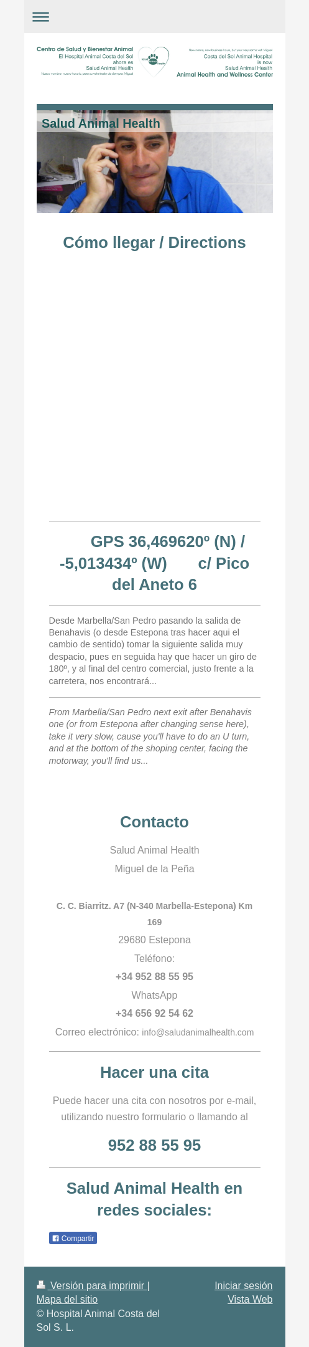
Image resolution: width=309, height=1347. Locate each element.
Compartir (73, 1238)
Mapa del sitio (67, 1299)
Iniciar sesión (243, 1285)
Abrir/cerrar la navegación (154, 16)
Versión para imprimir (92, 1285)
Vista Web (250, 1299)
